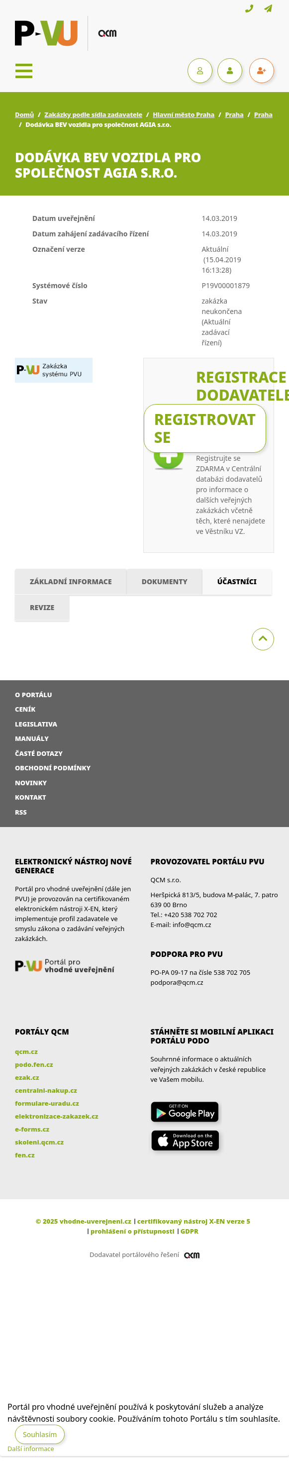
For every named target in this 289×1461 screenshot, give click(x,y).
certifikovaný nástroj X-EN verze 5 (193, 1221)
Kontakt (30, 797)
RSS (21, 812)
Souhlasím (40, 1434)
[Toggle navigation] (24, 70)
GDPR (189, 1231)
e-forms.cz (32, 1129)
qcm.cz (26, 1051)
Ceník (25, 709)
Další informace (30, 1448)
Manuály (32, 738)
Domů (24, 114)
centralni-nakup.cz (46, 1090)
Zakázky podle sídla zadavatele (93, 114)
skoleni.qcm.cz (39, 1142)
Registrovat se (205, 428)
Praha (234, 114)
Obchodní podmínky (53, 767)
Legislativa (36, 724)
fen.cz (24, 1154)
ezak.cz (27, 1077)
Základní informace (71, 581)
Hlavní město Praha (183, 114)
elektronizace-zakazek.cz (56, 1116)
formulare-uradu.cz (47, 1103)
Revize (42, 607)
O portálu (33, 694)
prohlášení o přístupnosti (133, 1231)
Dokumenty (165, 581)
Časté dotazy (39, 753)
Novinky (31, 782)
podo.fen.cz (34, 1064)
